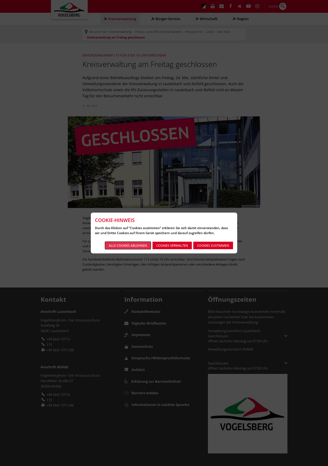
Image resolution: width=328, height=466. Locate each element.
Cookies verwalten (172, 245)
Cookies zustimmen (213, 245)
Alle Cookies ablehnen (128, 245)
